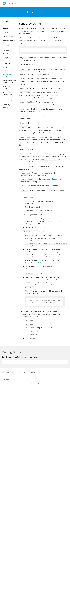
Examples (6, 58)
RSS (23, 372)
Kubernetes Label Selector (48, 280)
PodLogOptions (38, 316)
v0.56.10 (6, 22)
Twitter (5, 372)
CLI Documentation (9, 40)
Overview (6, 32)
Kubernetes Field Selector (35, 263)
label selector (51, 179)
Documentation (35, 362)
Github (31, 372)
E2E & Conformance (9, 54)
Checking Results (8, 36)
